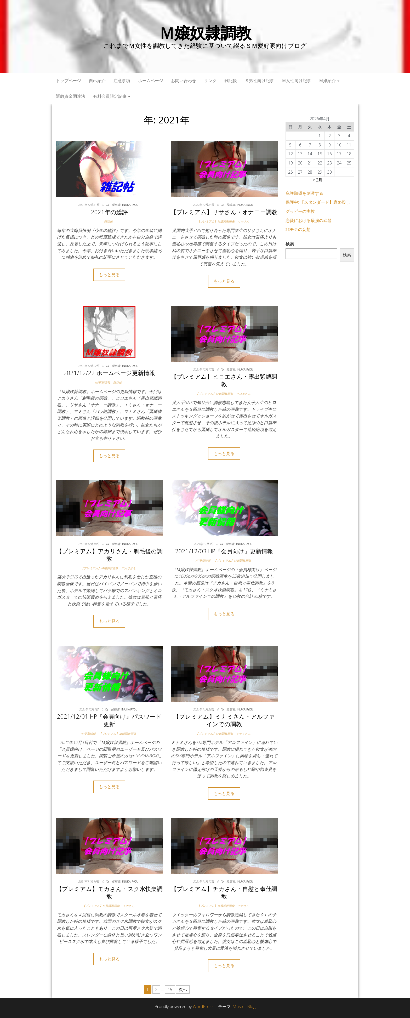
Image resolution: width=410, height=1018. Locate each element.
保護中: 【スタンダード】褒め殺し (318, 202)
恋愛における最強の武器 (309, 220)
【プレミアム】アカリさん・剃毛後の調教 (109, 554)
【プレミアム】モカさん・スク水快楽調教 (109, 892)
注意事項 (121, 80)
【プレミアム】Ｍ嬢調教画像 (216, 221)
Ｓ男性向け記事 (259, 80)
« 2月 (317, 180)
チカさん (243, 906)
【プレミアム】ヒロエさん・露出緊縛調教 (224, 380)
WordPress (203, 1006)
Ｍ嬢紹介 (329, 80)
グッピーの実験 (300, 211)
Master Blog (243, 1006)
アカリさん (128, 568)
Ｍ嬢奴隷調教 (205, 32)
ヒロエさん (243, 394)
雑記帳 (230, 80)
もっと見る (109, 274)
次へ (183, 989)
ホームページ (150, 80)
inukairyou (130, 205)
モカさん (128, 906)
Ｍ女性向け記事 (296, 80)
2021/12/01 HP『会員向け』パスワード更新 (109, 720)
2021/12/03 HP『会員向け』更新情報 (224, 551)
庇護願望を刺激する (304, 193)
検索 (290, 244)
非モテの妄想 (298, 229)
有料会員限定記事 (111, 96)
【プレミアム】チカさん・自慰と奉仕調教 (224, 892)
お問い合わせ (183, 80)
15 (170, 989)
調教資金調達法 (70, 96)
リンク (210, 80)
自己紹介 (97, 80)
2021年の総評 (109, 212)
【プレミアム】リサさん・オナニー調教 (224, 212)
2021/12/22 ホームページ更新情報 (109, 373)
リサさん (243, 221)
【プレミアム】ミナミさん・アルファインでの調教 (224, 720)
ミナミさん (243, 734)
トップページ (68, 80)
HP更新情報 (102, 382)
